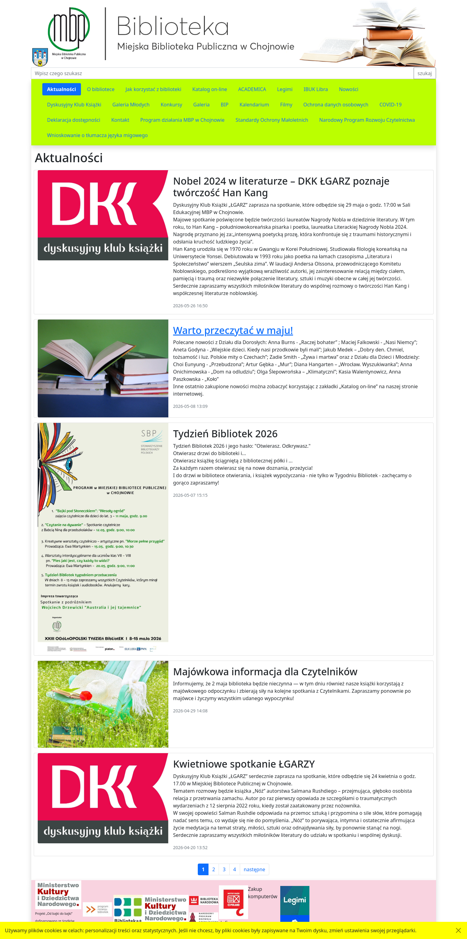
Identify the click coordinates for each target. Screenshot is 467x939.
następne (254, 869)
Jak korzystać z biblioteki (154, 89)
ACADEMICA (252, 89)
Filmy (286, 104)
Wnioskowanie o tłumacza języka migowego (97, 135)
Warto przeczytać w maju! (233, 330)
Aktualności (61, 89)
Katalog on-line (209, 89)
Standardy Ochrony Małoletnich (271, 120)
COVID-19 (391, 104)
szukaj (425, 73)
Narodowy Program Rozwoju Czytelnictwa (367, 120)
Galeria (201, 104)
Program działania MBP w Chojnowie (182, 120)
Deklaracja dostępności (73, 120)
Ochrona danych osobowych (335, 104)
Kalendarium (254, 104)
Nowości (348, 89)
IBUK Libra (316, 89)
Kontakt (120, 120)
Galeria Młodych (131, 104)
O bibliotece (101, 89)
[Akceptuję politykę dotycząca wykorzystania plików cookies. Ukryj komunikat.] (458, 930)
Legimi (285, 89)
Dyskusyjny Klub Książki (74, 104)
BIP (225, 104)
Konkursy (171, 104)
